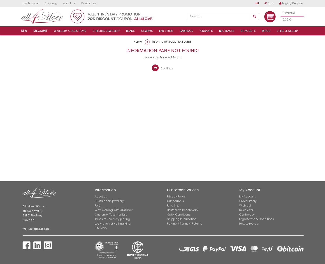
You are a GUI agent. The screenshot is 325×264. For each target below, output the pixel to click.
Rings (266, 31)
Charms (147, 31)
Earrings (186, 31)
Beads (130, 31)
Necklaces (226, 31)
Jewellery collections (69, 31)
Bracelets (248, 31)
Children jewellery (106, 31)
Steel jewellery (288, 31)
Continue (162, 67)
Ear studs (166, 31)
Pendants (206, 31)
